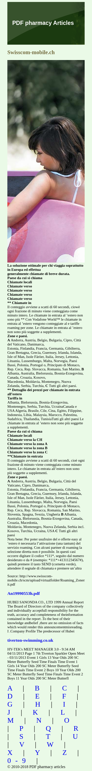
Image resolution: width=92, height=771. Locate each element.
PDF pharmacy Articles (43, 23)
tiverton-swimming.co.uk (30, 640)
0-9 (18, 760)
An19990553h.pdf (23, 593)
